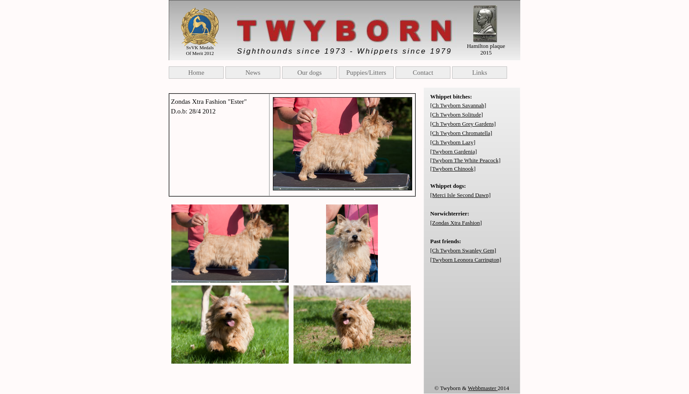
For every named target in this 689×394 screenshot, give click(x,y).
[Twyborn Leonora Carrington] (465, 259)
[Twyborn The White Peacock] (465, 160)
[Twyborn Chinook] (452, 168)
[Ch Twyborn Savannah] (458, 105)
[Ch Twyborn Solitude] (456, 114)
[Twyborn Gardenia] (453, 151)
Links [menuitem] (479, 72)
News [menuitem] (252, 72)
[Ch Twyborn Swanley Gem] (463, 250)
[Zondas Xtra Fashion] (456, 222)
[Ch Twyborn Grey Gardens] (463, 123)
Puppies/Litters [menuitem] (366, 72)
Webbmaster (483, 388)
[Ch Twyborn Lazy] (452, 142)
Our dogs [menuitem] (309, 72)
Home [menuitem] (196, 72)
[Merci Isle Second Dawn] (460, 195)
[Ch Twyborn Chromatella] (461, 133)
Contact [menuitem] (423, 72)
